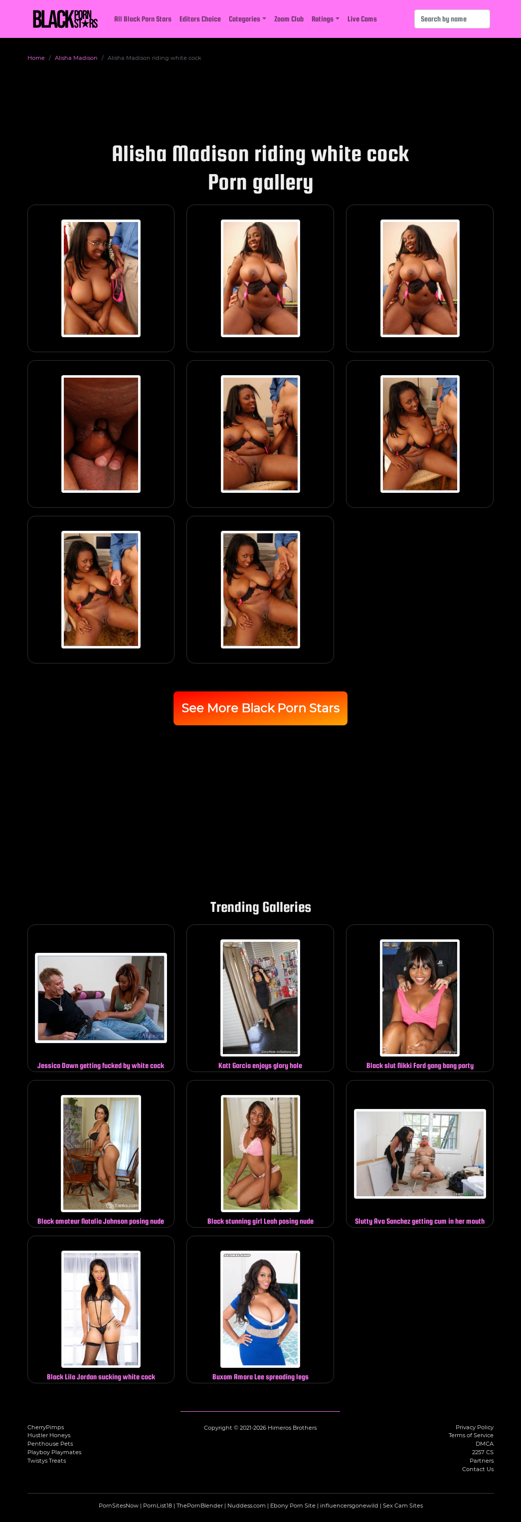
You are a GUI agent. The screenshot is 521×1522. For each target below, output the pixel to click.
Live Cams (362, 18)
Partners (482, 1460)
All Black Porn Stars (143, 18)
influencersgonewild (349, 1505)
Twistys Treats (46, 1460)
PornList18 (157, 1505)
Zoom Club (289, 18)
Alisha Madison (76, 57)
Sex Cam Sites (403, 1505)
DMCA (485, 1443)
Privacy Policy (475, 1427)
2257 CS (483, 1452)
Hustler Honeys (48, 1435)
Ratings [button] (323, 18)
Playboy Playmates (54, 1452)
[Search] (452, 18)
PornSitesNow (119, 1505)
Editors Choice (200, 18)
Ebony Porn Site (293, 1505)
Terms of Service (471, 1435)
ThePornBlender (199, 1505)
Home (36, 57)
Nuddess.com (246, 1505)
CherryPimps (45, 1427)
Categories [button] (244, 18)
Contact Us (478, 1469)
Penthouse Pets (50, 1443)
